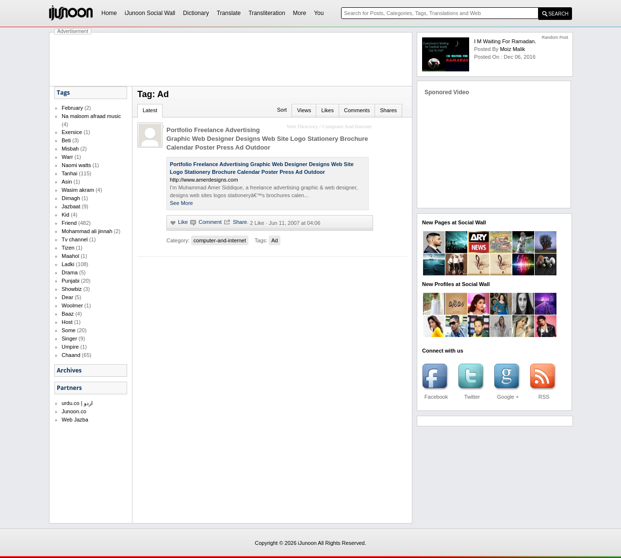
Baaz (68, 314)
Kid (65, 215)
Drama (70, 272)
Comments (357, 110)
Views (304, 110)
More (299, 13)
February (72, 108)
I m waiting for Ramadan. (505, 41)
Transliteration (266, 13)
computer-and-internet (220, 240)
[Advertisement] (231, 59)
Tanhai (69, 173)
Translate (229, 13)
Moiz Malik (512, 49)
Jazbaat (71, 206)
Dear (67, 297)
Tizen (68, 248)
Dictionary (196, 13)
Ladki (68, 264)
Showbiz (72, 289)
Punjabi (71, 281)
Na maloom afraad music (91, 116)
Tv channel (75, 239)
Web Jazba (75, 420)
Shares (388, 110)
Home (109, 13)
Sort (282, 110)
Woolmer (72, 305)
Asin (67, 182)
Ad (274, 240)
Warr (67, 157)
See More (181, 203)
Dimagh (71, 198)
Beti (66, 140)
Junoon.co (74, 411)
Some (69, 330)
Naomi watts (76, 165)
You (319, 13)
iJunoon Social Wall (150, 13)
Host (67, 322)
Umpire (70, 347)
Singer (69, 338)
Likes (327, 110)
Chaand (71, 355)
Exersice (72, 132)
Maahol (70, 256)
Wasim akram (78, 190)
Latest (150, 110)
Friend (69, 223)
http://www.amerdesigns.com (204, 180)
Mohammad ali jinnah (87, 231)
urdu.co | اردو (77, 403)
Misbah (70, 149)
